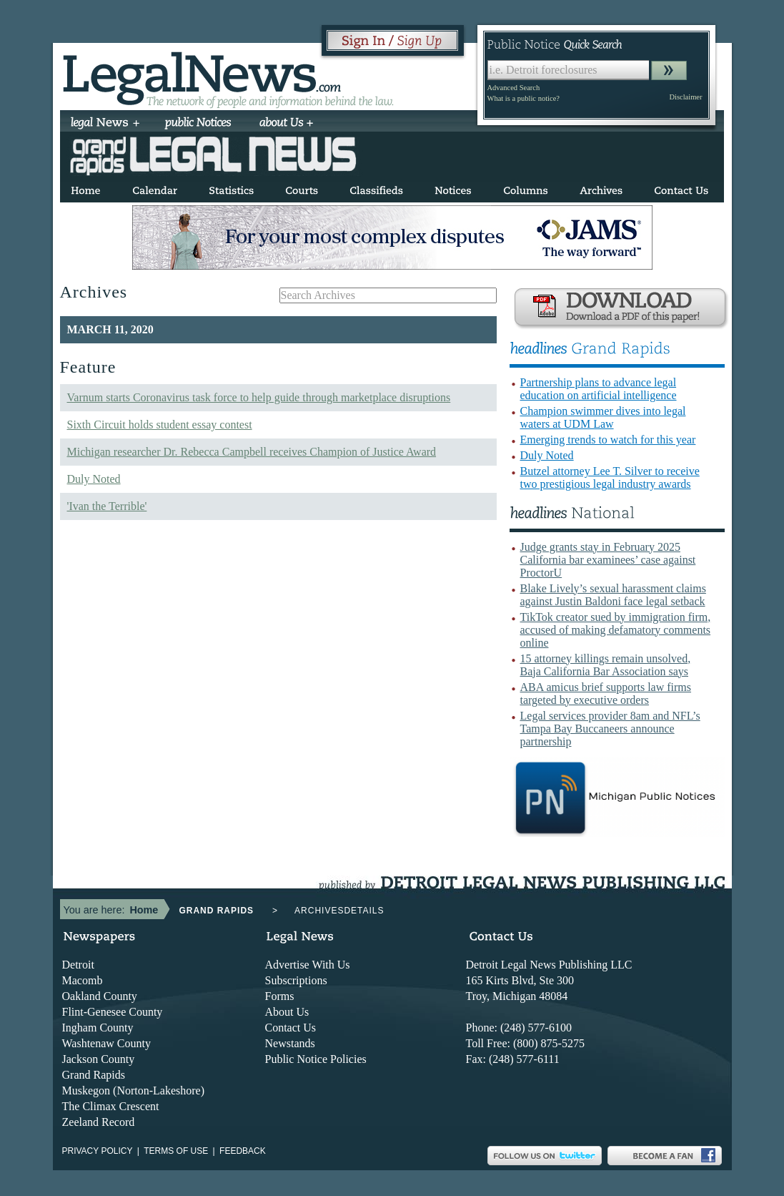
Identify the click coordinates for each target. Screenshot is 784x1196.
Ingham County (98, 1027)
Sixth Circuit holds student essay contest (159, 424)
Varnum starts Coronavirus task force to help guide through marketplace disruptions (259, 397)
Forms (279, 996)
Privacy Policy (97, 1151)
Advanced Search (513, 88)
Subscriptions (296, 980)
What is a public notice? (523, 98)
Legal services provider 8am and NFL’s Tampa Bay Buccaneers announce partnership (610, 729)
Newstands (290, 1043)
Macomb (82, 980)
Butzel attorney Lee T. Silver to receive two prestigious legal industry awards (610, 477)
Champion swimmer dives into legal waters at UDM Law (603, 417)
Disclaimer (685, 97)
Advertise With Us (307, 965)
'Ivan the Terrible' (107, 506)
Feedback (242, 1151)
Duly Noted (94, 479)
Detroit (78, 965)
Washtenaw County (106, 1043)
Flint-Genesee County (112, 1012)
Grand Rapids (93, 1075)
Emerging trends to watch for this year (608, 439)
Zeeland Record (98, 1122)
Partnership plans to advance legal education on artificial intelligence (598, 388)
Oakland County (99, 996)
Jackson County (98, 1059)
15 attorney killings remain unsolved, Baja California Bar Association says (605, 664)
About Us (287, 1012)
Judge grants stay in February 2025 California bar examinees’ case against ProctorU (608, 560)
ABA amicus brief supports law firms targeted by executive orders (606, 693)
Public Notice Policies (316, 1059)
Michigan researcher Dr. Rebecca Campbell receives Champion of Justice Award (252, 452)
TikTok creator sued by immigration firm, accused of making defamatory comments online (615, 630)
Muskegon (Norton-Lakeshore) (133, 1090)
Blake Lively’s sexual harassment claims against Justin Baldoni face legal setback (613, 594)
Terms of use (176, 1151)
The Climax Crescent (110, 1106)
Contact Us (291, 1027)
